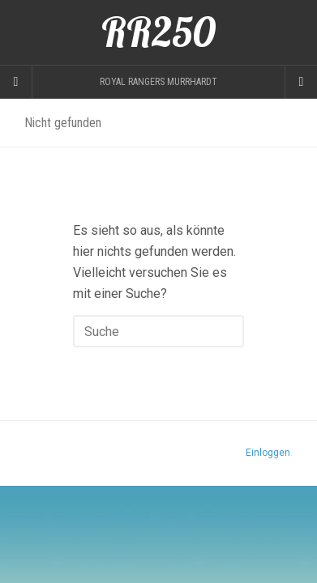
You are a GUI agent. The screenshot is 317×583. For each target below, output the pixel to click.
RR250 (158, 32)
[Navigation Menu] (301, 82)
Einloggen (268, 452)
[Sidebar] (16, 82)
